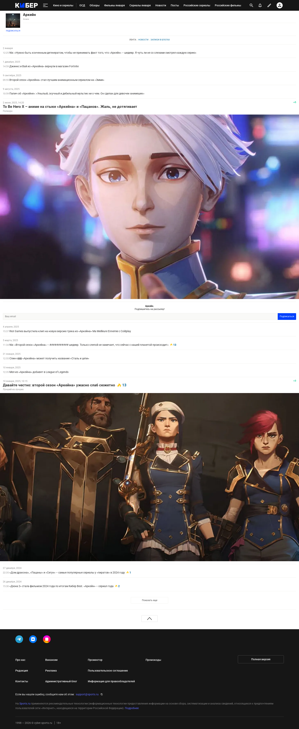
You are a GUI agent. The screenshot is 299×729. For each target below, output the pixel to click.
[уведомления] (260, 5)
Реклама (51, 670)
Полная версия (260, 659)
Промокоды (153, 659)
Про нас (20, 659)
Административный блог (61, 681)
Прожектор (95, 659)
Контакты (21, 681)
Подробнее (132, 708)
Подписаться (13, 31)
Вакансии (51, 659)
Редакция (21, 670)
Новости (143, 39)
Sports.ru (24, 703)
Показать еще (149, 600)
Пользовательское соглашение (108, 670)
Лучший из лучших (13, 389)
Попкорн (7, 111)
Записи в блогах (160, 39)
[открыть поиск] (251, 5)
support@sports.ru (87, 694)
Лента (132, 39)
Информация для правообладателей (111, 681)
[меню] (45, 5)
